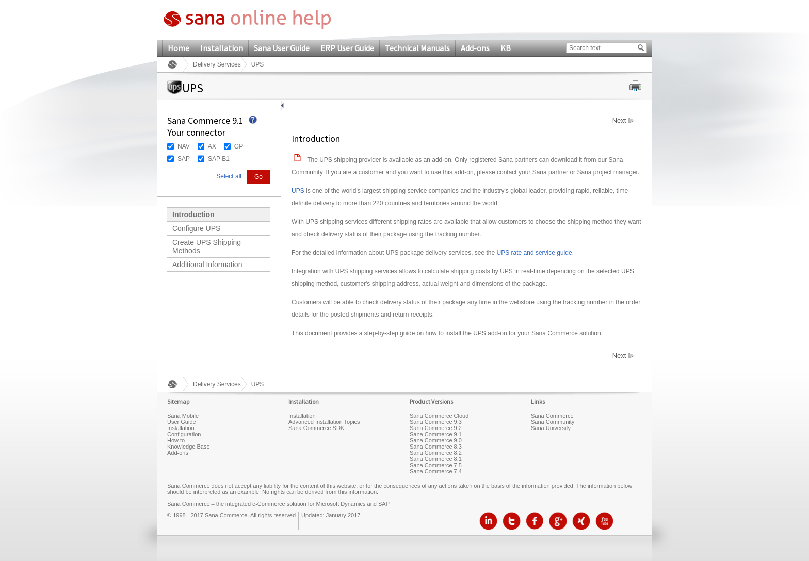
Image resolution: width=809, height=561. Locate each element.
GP (238, 146)
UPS (298, 190)
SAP (183, 158)
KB (505, 48)
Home (178, 48)
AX (212, 146)
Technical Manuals (417, 48)
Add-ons (475, 48)
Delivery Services (217, 64)
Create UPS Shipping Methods (206, 246)
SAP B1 (219, 158)
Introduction (193, 214)
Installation (221, 48)
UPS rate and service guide (534, 252)
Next (619, 121)
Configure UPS (196, 228)
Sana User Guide (282, 48)
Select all (228, 176)
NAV (183, 146)
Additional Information (207, 264)
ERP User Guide (347, 48)
